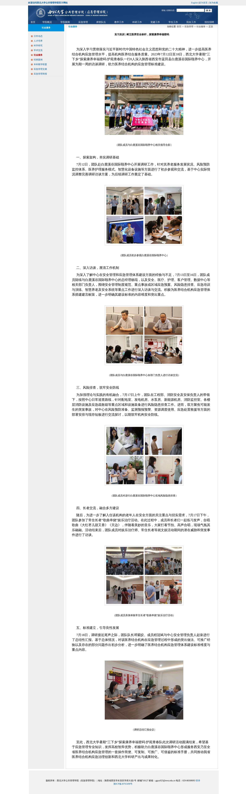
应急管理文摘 (40, 69)
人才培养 (38, 41)
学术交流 (38, 50)
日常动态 (38, 36)
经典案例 (38, 60)
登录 (198, 780)
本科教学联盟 (40, 64)
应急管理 (188, 26)
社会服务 (38, 55)
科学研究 (38, 45)
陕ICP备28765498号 (123, 784)
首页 (179, 26)
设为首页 (203, 3)
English (194, 3)
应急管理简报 (40, 74)
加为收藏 (213, 3)
